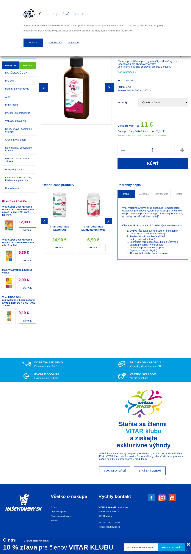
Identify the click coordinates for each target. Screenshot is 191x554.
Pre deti (9, 80)
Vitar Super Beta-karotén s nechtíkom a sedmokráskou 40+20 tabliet (18, 242)
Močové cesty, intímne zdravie (17, 160)
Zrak (7, 96)
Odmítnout (73, 42)
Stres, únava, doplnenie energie (18, 130)
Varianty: (123, 102)
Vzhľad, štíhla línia (15, 121)
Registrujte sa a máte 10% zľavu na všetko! (142, 135)
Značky (27, 65)
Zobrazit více (55, 42)
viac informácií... (127, 72)
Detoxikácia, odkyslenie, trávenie (18, 149)
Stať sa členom (150, 470)
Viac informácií (115, 470)
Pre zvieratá (12, 188)
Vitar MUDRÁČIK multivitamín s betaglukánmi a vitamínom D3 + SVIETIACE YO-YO (18, 301)
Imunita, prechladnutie (17, 113)
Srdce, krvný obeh (15, 139)
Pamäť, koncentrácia (17, 88)
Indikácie (10, 65)
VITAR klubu (144, 431)
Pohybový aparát (14, 169)
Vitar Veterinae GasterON (59, 228)
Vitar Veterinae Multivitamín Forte (93, 228)
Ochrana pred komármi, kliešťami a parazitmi (18, 179)
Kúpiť (152, 163)
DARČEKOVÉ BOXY (17, 72)
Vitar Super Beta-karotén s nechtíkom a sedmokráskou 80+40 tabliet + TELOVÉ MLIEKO (18, 210)
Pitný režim (11, 104)
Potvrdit (33, 42)
